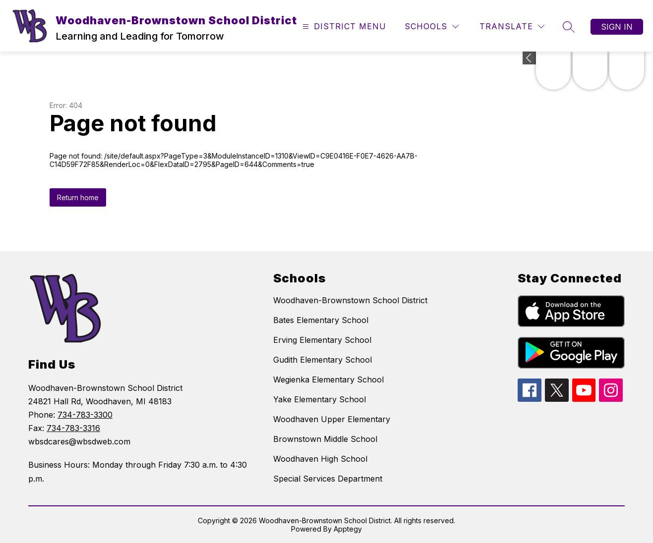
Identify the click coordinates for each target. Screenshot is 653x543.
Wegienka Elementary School (328, 379)
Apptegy (348, 529)
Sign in (617, 27)
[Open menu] (343, 26)
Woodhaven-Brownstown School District (350, 300)
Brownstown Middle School (325, 439)
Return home (78, 197)
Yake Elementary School (319, 399)
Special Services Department (327, 479)
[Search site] (569, 27)
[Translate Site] (512, 26)
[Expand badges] (529, 58)
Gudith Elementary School (322, 360)
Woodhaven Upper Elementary (331, 419)
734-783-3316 (73, 428)
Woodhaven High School (320, 459)
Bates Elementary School (320, 320)
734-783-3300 (85, 415)
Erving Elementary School (322, 340)
